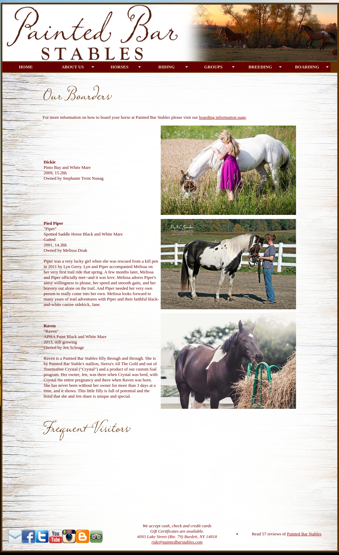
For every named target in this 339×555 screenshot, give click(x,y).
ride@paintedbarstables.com (177, 542)
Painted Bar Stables (304, 533)
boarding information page (222, 117)
